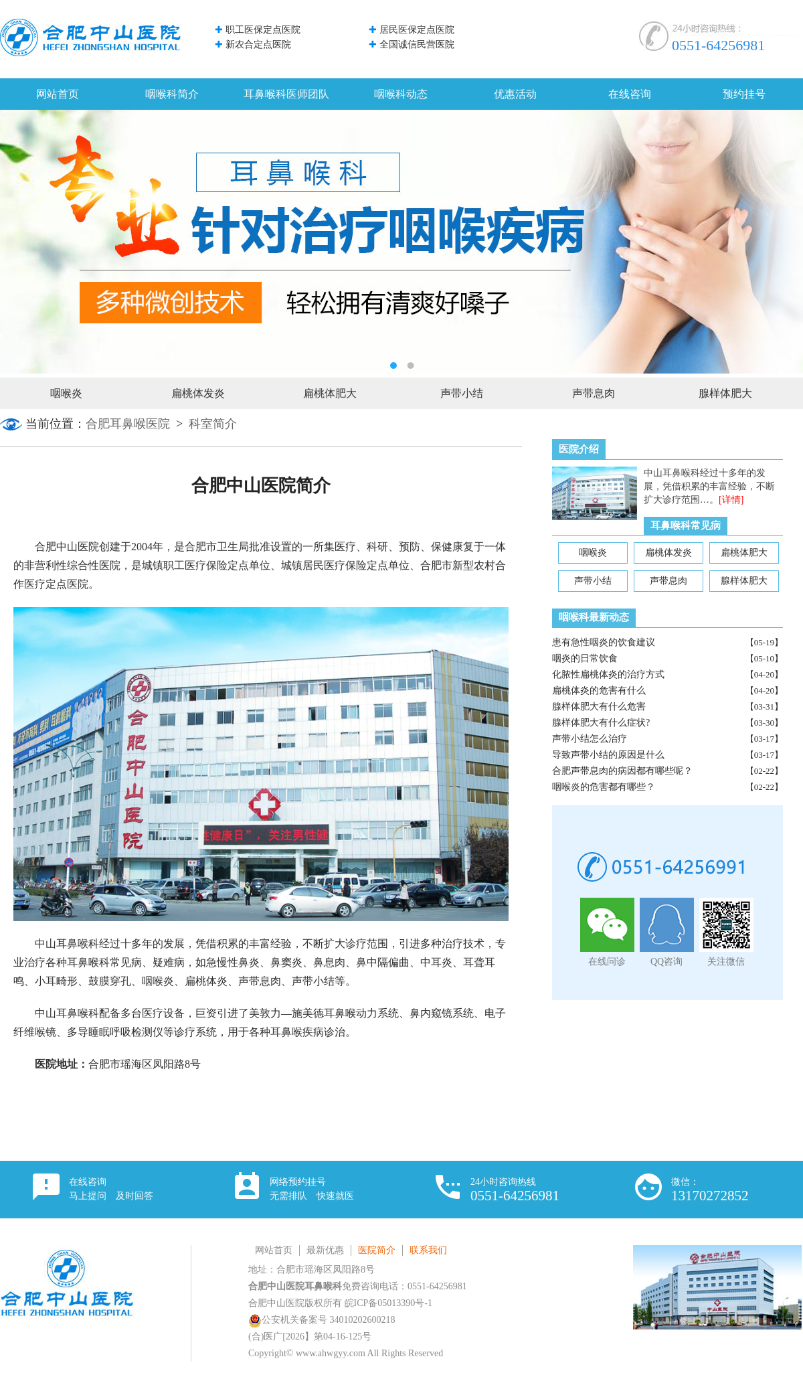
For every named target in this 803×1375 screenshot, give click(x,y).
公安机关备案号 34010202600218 (321, 1320)
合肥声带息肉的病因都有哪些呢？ (622, 771)
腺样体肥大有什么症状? (601, 723)
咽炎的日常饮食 (585, 658)
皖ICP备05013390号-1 (388, 1303)
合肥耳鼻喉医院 (128, 423)
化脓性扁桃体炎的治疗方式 (608, 674)
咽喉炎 (66, 393)
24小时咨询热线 (514, 1190)
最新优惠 (325, 1250)
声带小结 (461, 393)
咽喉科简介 (172, 94)
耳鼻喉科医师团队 (286, 94)
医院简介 (376, 1250)
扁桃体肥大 (330, 393)
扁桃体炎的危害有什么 (599, 690)
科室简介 (213, 423)
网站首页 (57, 94)
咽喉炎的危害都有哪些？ (603, 787)
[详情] (731, 500)
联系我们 (428, 1250)
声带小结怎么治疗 (589, 739)
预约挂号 (744, 94)
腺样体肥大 (725, 393)
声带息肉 (593, 393)
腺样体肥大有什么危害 (599, 707)
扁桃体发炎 (198, 393)
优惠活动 (515, 94)
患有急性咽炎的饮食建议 (603, 642)
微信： (710, 1190)
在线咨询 (629, 94)
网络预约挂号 (312, 1189)
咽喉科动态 (401, 94)
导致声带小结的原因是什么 (608, 755)
